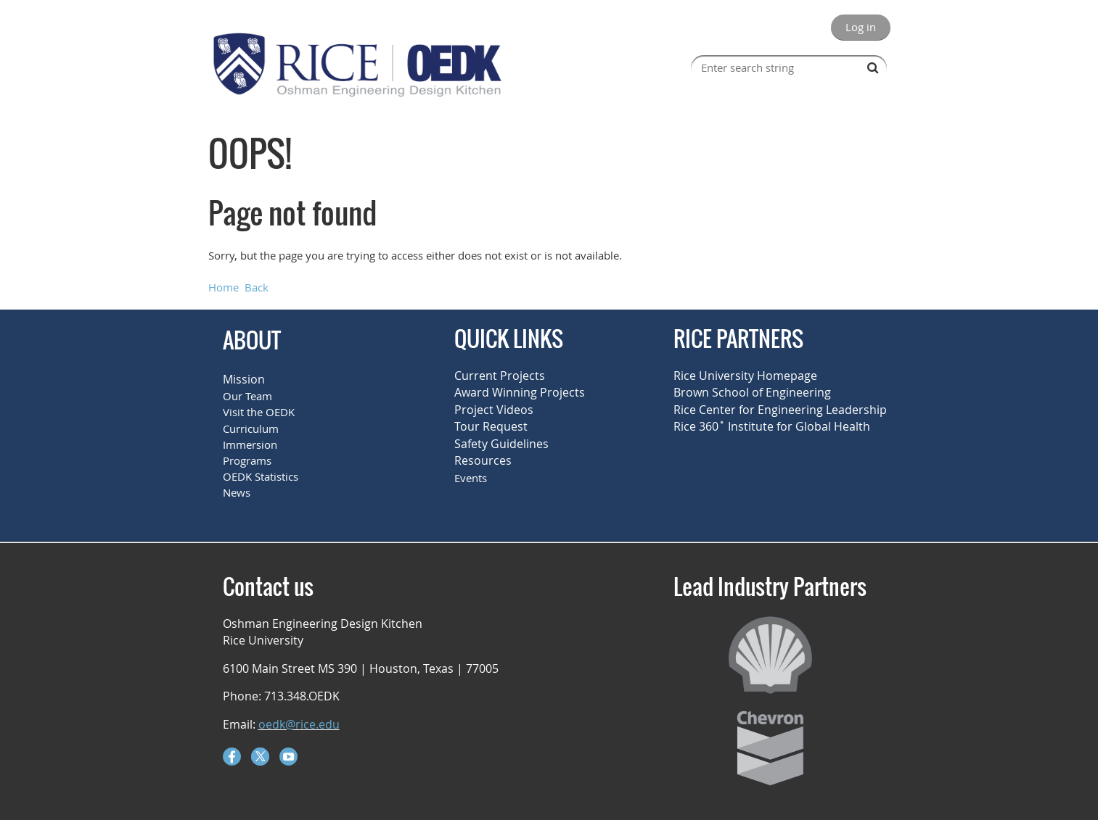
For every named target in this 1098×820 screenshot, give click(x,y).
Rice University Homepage (745, 376)
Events (470, 478)
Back (257, 287)
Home (223, 287)
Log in (860, 27)
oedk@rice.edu (299, 724)
